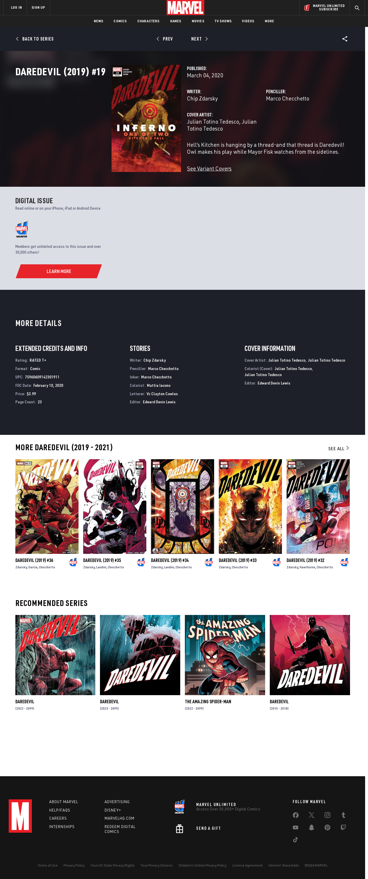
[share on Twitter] (311, 816)
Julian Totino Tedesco (146, 147)
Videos (248, 21)
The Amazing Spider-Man (208, 746)
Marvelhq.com (119, 818)
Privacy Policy (74, 865)
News (98, 21)
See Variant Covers (142, 187)
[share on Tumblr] (343, 816)
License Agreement (247, 865)
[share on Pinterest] (327, 829)
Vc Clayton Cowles (162, 437)
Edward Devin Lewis (159, 446)
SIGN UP (38, 7)
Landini (101, 611)
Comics (120, 21)
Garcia (32, 611)
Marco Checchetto (254, 123)
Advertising (117, 801)
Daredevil (24, 746)
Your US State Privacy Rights (112, 865)
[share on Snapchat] (311, 829)
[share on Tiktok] (295, 841)
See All (339, 493)
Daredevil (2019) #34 (170, 604)
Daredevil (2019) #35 (102, 604)
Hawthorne (307, 611)
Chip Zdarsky (135, 123)
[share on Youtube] (295, 829)
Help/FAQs (59, 810)
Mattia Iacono (158, 429)
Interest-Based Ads (284, 865)
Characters (148, 21)
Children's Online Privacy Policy (202, 865)
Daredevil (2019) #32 (305, 604)
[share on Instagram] (327, 816)
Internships (62, 826)
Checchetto (47, 611)
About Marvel (63, 801)
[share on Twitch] (343, 829)
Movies (198, 21)
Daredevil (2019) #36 (34, 604)
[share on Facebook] (296, 816)
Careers (58, 818)
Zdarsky (21, 611)
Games (175, 21)
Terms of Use (47, 865)
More (269, 21)
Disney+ (113, 810)
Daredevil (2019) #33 (237, 604)
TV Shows (223, 21)
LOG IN (16, 7)
